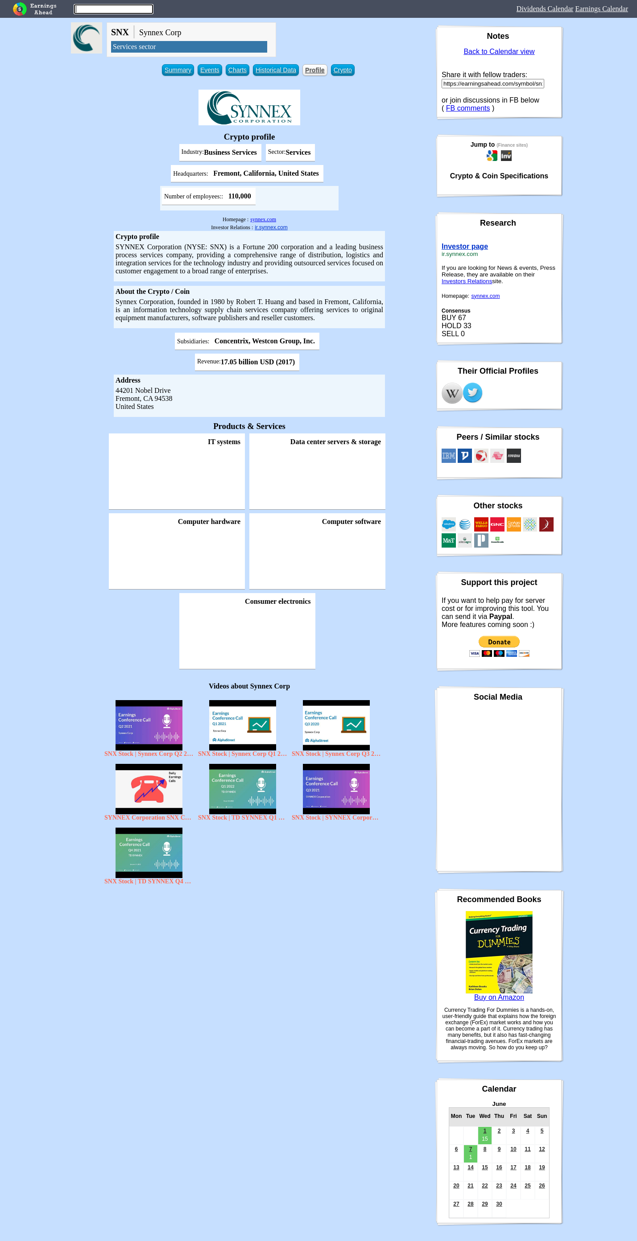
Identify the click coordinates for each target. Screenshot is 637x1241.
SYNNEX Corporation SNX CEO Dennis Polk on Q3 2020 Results (149, 817)
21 (470, 1186)
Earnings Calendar (601, 8)
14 (470, 1167)
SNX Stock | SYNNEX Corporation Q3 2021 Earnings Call (336, 817)
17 (513, 1167)
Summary (178, 70)
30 (499, 1204)
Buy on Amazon (499, 997)
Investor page (465, 246)
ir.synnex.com (271, 227)
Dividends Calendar (545, 8)
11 (527, 1149)
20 (456, 1186)
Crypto (343, 70)
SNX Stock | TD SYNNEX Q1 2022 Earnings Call (242, 817)
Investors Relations (467, 281)
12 (542, 1149)
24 (513, 1186)
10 (513, 1149)
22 (485, 1186)
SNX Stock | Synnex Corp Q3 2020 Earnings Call (336, 753)
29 (485, 1204)
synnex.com (263, 219)
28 (470, 1204)
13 (456, 1167)
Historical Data (276, 70)
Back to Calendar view (498, 51)
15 (485, 1167)
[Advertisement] (249, 953)
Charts (237, 70)
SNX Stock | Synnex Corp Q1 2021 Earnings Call (242, 753)
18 (527, 1167)
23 (499, 1186)
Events (209, 70)
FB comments (468, 108)
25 (527, 1186)
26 (542, 1186)
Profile (315, 70)
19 (542, 1167)
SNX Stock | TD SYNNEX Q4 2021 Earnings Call (149, 881)
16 (499, 1167)
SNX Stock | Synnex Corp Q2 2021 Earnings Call (149, 753)
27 (456, 1204)
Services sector (134, 46)
